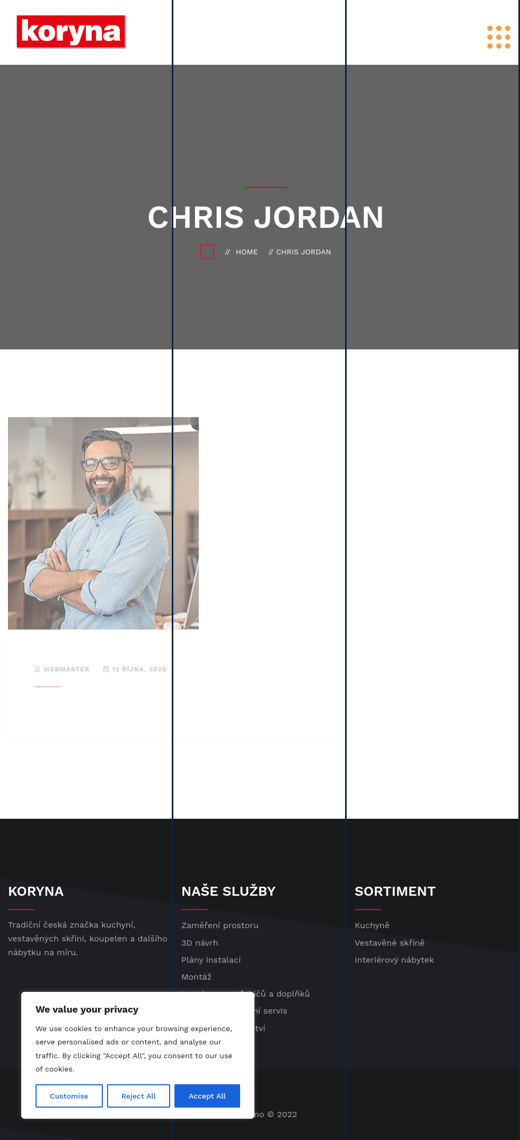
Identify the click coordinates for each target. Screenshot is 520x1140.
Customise (69, 1096)
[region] (137, 1055)
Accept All (207, 1096)
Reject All (138, 1096)
